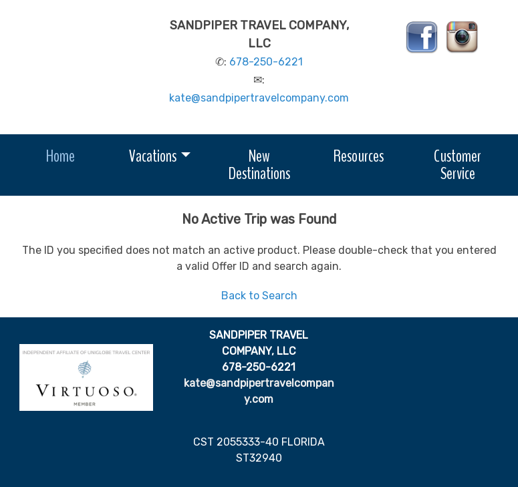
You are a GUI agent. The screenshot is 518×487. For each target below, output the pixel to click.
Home (60, 156)
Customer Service (457, 164)
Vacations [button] (152, 156)
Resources (359, 156)
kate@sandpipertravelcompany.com (259, 98)
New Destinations (259, 164)
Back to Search (259, 295)
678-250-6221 (266, 61)
